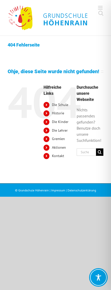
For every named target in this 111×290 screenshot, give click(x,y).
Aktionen (59, 147)
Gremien (58, 138)
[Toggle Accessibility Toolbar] (98, 277)
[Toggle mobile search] (100, 13)
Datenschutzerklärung (81, 190)
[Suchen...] (86, 152)
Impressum (58, 190)
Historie (58, 113)
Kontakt (58, 156)
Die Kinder (60, 121)
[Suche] (99, 152)
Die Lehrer (60, 130)
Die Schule (60, 104)
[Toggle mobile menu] (100, 7)
